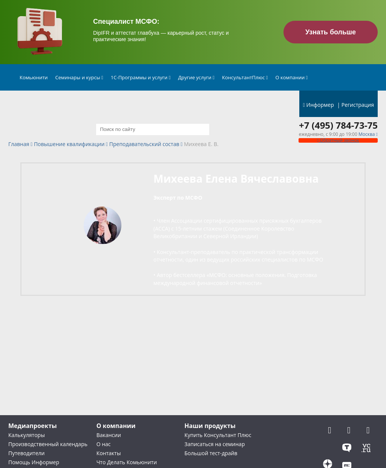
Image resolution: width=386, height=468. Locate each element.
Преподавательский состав (144, 144)
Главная (18, 144)
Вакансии (108, 435)
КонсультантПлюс (245, 77)
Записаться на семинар (214, 444)
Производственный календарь (47, 444)
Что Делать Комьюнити (126, 462)
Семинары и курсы (79, 77)
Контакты (108, 453)
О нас (103, 444)
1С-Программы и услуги (141, 77)
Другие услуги (196, 77)
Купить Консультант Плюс (217, 435)
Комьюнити (34, 77)
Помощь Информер (33, 462)
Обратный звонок (338, 140)
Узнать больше (330, 32)
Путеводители (26, 453)
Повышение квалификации (69, 144)
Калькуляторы (26, 435)
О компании (292, 77)
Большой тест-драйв (210, 453)
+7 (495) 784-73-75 (338, 125)
